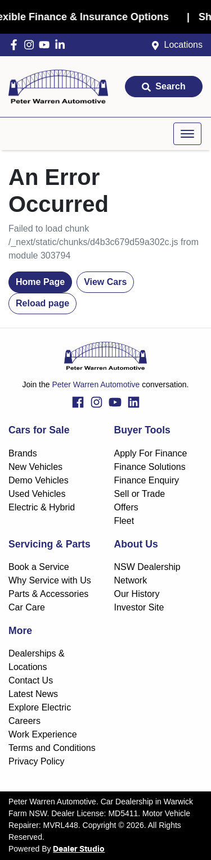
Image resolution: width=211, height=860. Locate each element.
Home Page (40, 282)
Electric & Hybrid (41, 507)
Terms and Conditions (52, 748)
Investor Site (139, 607)
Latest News (33, 694)
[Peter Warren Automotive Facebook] (16, 44)
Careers (24, 721)
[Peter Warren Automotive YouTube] (46, 44)
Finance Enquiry (146, 480)
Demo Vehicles (38, 480)
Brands (22, 453)
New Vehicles (35, 467)
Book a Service (38, 567)
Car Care (26, 607)
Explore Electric (39, 707)
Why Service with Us (49, 580)
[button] (187, 134)
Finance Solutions (150, 467)
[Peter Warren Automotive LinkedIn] (62, 44)
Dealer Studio (79, 849)
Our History (137, 594)
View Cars (105, 282)
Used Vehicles (36, 494)
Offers (126, 507)
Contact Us (30, 680)
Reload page (42, 303)
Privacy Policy (36, 761)
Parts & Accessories (48, 594)
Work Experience (42, 734)
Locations (183, 44)
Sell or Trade (139, 494)
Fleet (124, 521)
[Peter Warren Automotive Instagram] (31, 44)
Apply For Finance (150, 453)
